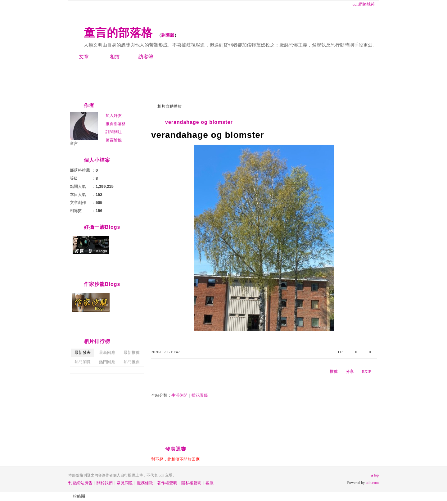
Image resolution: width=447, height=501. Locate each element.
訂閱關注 (114, 131)
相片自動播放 (169, 106)
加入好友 (114, 115)
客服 (209, 483)
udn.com (372, 483)
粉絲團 (79, 496)
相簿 (115, 56)
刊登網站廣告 (80, 483)
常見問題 (125, 483)
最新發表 (82, 352)
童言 (74, 143)
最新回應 (107, 352)
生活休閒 (179, 395)
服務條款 (145, 483)
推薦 (334, 371)
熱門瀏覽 (82, 361)
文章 (84, 56)
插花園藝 (200, 395)
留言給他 (114, 140)
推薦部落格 (116, 123)
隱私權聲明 (191, 483)
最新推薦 (132, 352)
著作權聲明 (167, 483)
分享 (350, 371)
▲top (374, 475)
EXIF (366, 371)
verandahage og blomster (199, 122)
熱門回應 (107, 361)
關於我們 (105, 483)
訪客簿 (145, 56)
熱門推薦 (132, 361)
